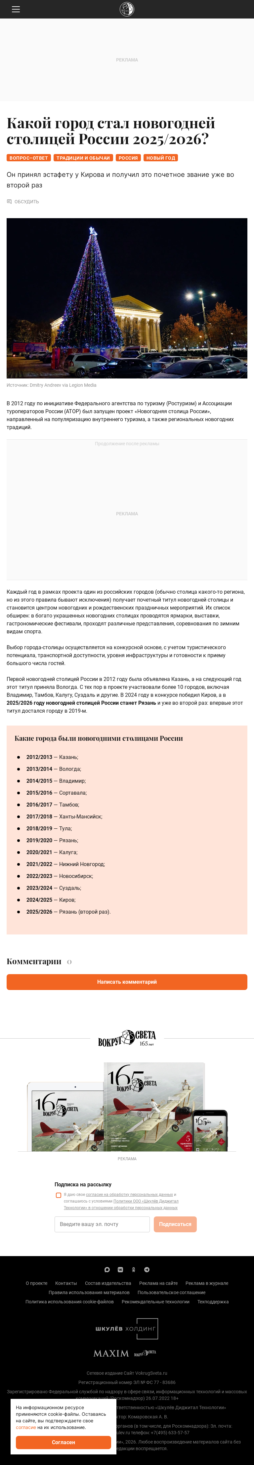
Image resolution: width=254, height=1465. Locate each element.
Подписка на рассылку (83, 1184)
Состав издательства (108, 1283)
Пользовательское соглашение (171, 1292)
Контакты (66, 1283)
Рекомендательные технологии (156, 1301)
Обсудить (23, 201)
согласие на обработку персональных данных (129, 1194)
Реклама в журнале (207, 1283)
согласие (26, 1427)
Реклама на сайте (158, 1283)
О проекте (36, 1283)
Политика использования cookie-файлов (69, 1301)
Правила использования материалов (89, 1292)
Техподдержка (213, 1301)
